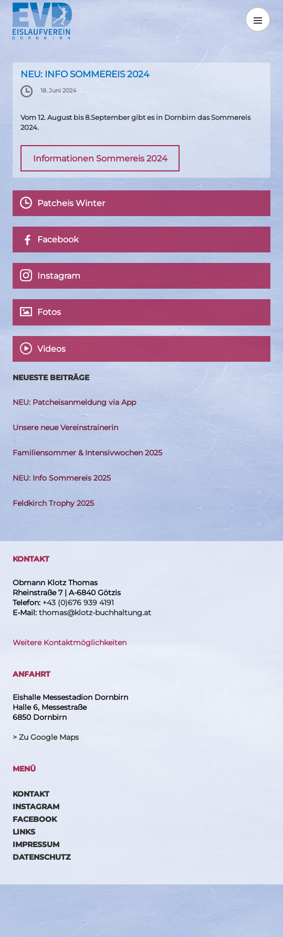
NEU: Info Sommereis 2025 (62, 478)
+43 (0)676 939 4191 (78, 602)
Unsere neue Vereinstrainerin (65, 427)
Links (24, 832)
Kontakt (31, 794)
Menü (258, 19)
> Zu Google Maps (46, 737)
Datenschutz (41, 857)
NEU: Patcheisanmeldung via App (74, 402)
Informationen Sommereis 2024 (100, 158)
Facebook (35, 819)
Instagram (36, 806)
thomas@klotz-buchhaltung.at (95, 612)
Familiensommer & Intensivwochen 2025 (87, 452)
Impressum (36, 844)
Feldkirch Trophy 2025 (53, 503)
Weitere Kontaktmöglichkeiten (70, 642)
